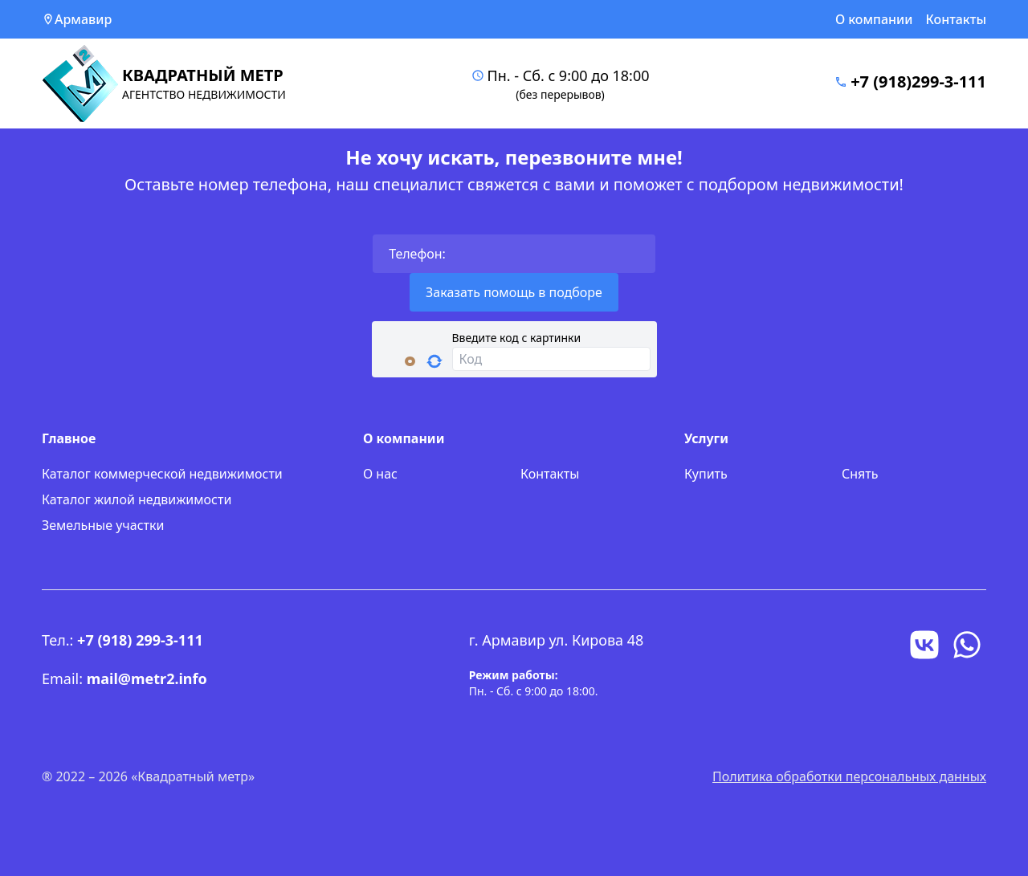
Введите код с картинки (516, 337)
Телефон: (417, 254)
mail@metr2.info (147, 678)
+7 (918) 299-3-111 (140, 640)
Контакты (956, 19)
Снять (860, 474)
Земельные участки (103, 525)
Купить (706, 474)
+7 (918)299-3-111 (918, 81)
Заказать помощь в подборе (514, 292)
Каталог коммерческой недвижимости (162, 474)
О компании (874, 19)
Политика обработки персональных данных (849, 776)
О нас (380, 474)
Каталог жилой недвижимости (136, 499)
